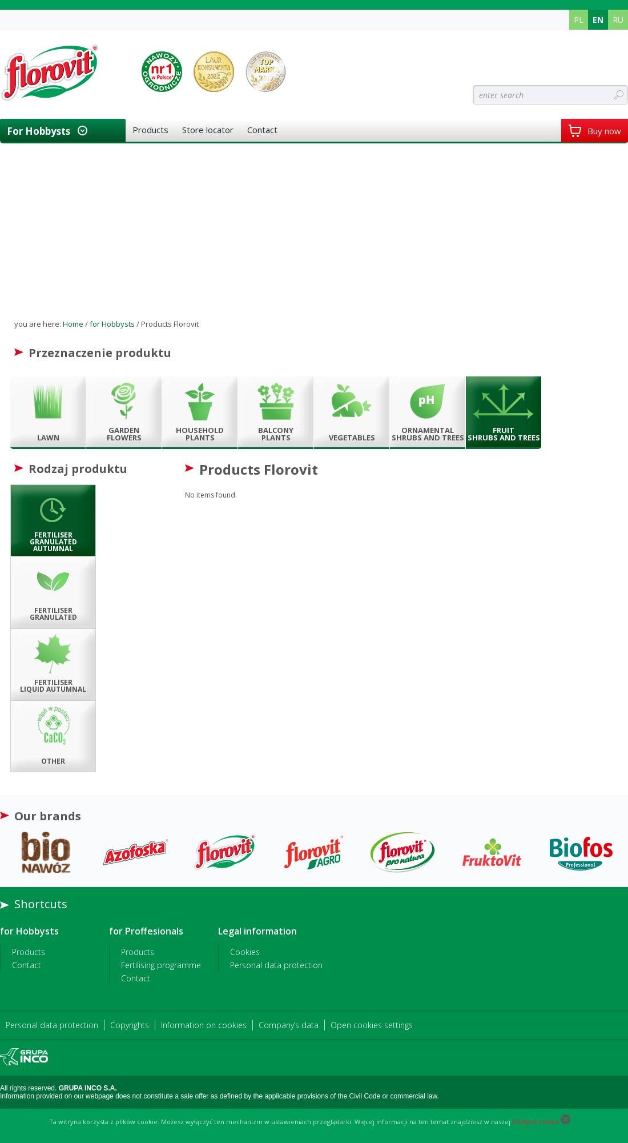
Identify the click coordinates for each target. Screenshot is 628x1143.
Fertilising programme (161, 965)
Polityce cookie (535, 1121)
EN (598, 19)
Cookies (245, 952)
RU (618, 19)
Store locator (208, 129)
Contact (262, 129)
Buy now (594, 131)
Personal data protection (276, 965)
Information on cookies (204, 1025)
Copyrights (129, 1025)
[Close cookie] (565, 1121)
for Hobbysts (38, 131)
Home (73, 324)
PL (578, 19)
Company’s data (289, 1025)
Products (150, 129)
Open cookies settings (372, 1025)
